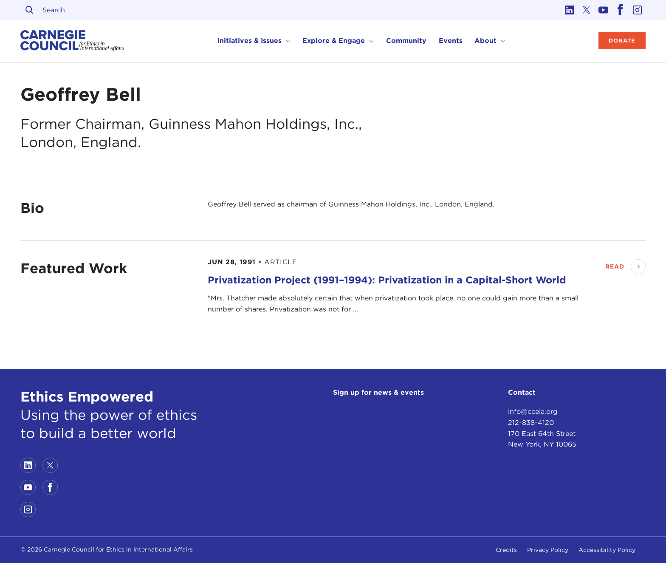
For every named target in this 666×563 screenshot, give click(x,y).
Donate (622, 40)
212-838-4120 (531, 423)
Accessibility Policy (607, 549)
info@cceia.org (533, 411)
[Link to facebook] (620, 9)
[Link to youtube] (603, 9)
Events (451, 41)
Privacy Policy (547, 549)
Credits (506, 549)
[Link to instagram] (637, 9)
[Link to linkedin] (569, 9)
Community (406, 41)
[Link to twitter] (586, 9)
